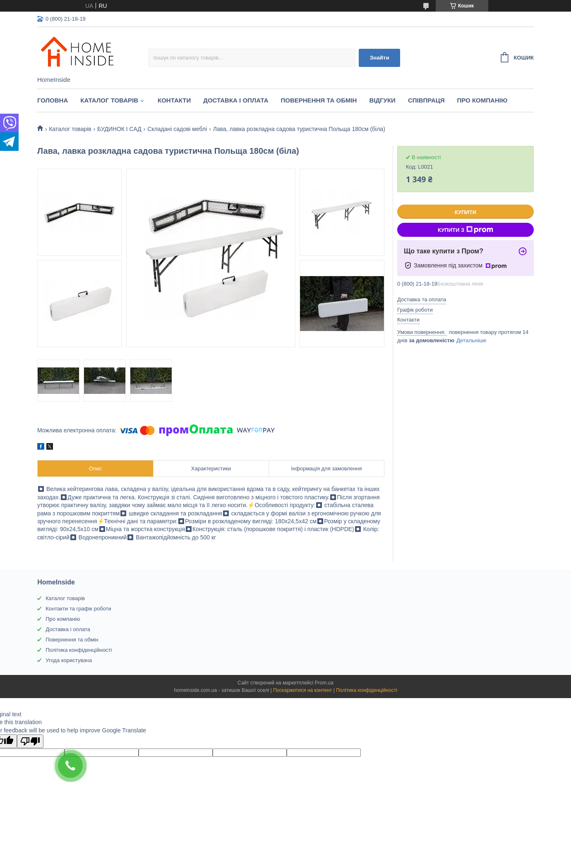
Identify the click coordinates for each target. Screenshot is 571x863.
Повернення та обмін (319, 100)
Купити (465, 212)
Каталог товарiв (109, 100)
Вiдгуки (382, 100)
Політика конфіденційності (79, 650)
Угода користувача (69, 660)
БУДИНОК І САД (119, 129)
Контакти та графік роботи (78, 609)
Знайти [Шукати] (379, 58)
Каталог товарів (65, 598)
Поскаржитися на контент (302, 690)
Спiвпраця (426, 100)
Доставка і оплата (235, 100)
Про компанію (482, 100)
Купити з (465, 230)
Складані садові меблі (177, 129)
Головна (52, 100)
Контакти (174, 100)
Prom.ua (324, 683)
